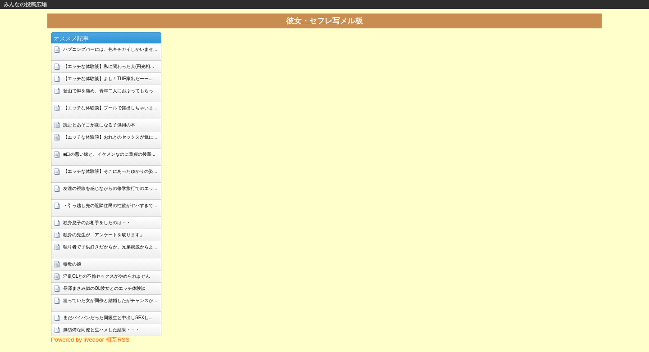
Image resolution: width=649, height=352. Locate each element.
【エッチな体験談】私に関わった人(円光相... (108, 66)
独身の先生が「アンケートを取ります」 (103, 234)
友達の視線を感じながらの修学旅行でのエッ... (110, 188)
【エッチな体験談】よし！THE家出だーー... (107, 78)
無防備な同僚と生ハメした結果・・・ (101, 329)
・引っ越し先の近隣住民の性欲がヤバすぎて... (110, 205)
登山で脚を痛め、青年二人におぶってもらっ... (110, 90)
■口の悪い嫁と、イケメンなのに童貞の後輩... (109, 154)
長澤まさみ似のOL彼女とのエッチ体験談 (104, 288)
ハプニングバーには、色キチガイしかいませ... (110, 49)
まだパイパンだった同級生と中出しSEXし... (107, 317)
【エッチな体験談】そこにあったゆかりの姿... (110, 171)
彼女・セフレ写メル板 (324, 21)
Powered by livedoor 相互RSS (90, 339)
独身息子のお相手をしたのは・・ (97, 222)
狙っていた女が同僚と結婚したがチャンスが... (110, 300)
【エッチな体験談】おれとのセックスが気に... (110, 137)
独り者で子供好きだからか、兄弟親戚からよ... (110, 246)
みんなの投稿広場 (25, 4)
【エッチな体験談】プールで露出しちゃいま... (110, 107)
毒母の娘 (72, 264)
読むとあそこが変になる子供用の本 (99, 124)
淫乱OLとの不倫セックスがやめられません (106, 276)
